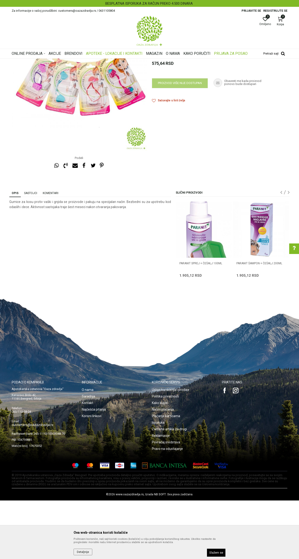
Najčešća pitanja (94, 468)
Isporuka (158, 481)
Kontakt (87, 461)
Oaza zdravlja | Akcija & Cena (31, 61)
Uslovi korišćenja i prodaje (170, 448)
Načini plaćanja (163, 468)
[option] (149, 3)
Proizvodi (59, 61)
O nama (87, 448)
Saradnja (88, 455)
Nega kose (75, 61)
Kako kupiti (160, 461)
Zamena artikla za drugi (169, 487)
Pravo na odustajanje (167, 507)
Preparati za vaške (97, 61)
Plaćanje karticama (166, 474)
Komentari (50, 251)
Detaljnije (83, 552)
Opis (15, 251)
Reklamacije (161, 494)
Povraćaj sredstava (166, 501)
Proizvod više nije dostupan (180, 141)
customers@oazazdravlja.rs (32, 483)
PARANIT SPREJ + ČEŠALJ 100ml (200, 322)
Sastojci (30, 251)
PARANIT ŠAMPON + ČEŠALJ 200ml (259, 322)
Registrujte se (275, 10)
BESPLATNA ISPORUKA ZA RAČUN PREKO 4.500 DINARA (149, 3)
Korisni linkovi (91, 474)
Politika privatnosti (165, 455)
